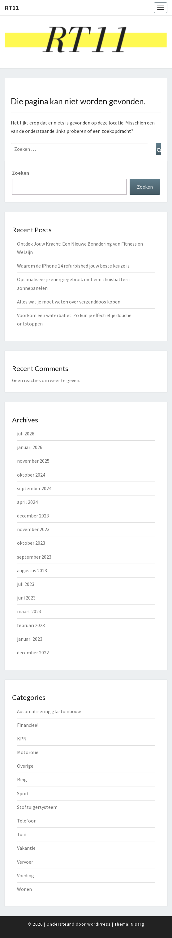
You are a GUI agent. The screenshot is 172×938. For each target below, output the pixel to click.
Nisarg (137, 924)
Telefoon (27, 821)
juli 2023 (25, 584)
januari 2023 (29, 639)
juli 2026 (25, 433)
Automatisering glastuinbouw (49, 711)
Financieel (28, 725)
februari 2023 (31, 625)
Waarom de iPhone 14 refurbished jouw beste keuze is (73, 266)
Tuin (21, 834)
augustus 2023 (32, 570)
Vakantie (26, 848)
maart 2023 (29, 611)
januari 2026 (29, 447)
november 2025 (33, 461)
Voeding (25, 875)
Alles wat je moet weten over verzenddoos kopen (68, 302)
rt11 (12, 7)
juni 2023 (26, 598)
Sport (23, 793)
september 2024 (34, 488)
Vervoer (25, 862)
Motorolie (27, 752)
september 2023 (34, 557)
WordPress (99, 924)
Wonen (24, 889)
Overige (25, 766)
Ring (22, 779)
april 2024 (27, 502)
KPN (22, 738)
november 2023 (33, 529)
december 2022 (33, 652)
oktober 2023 (31, 543)
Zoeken (20, 173)
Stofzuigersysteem (37, 807)
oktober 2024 (31, 475)
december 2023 (33, 516)
